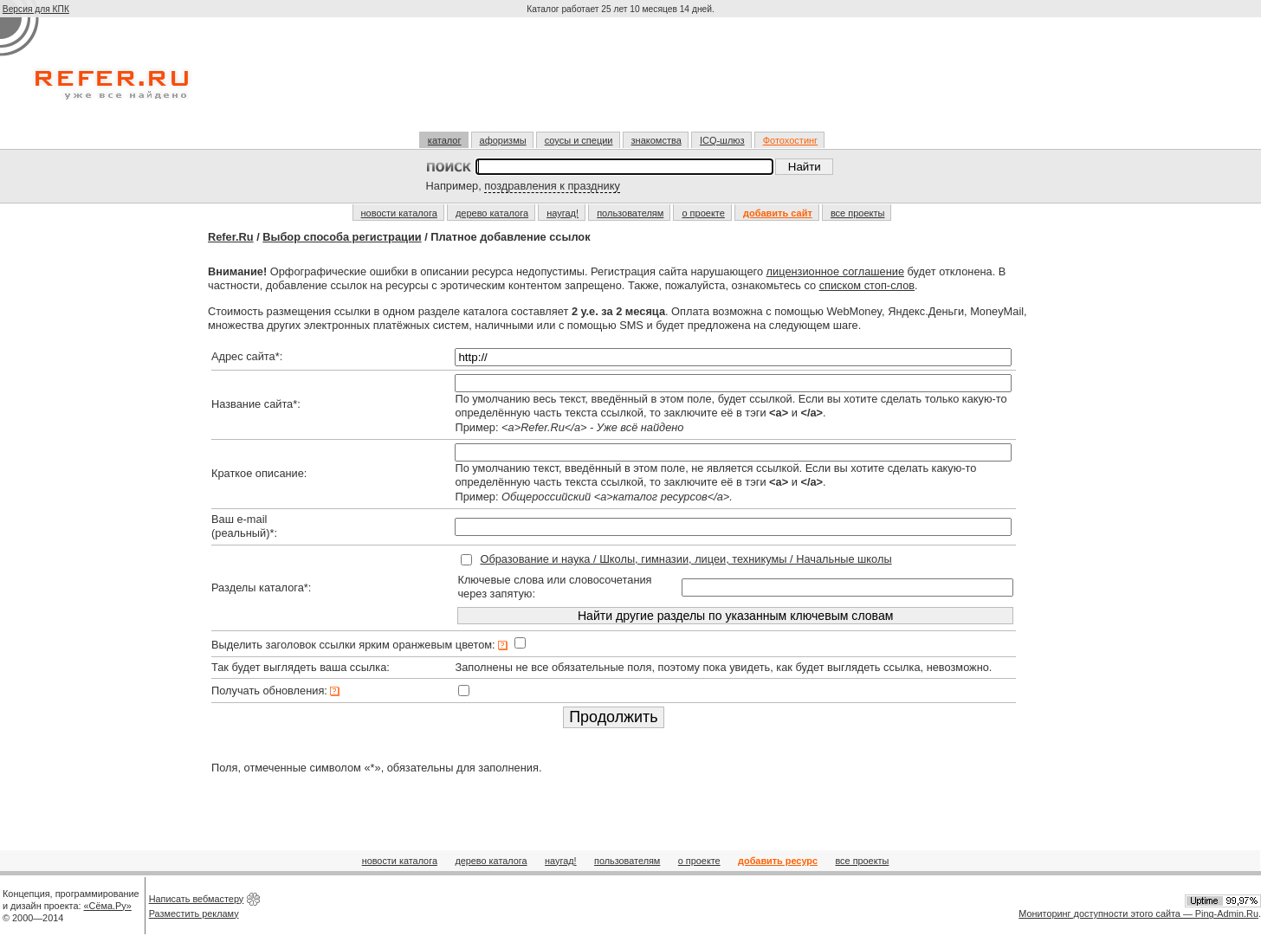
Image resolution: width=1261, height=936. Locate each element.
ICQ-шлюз (722, 140)
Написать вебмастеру (196, 899)
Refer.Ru (231, 236)
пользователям (630, 213)
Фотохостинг (790, 140)
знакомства (656, 140)
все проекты (858, 213)
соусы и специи (579, 140)
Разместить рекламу (194, 913)
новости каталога (399, 213)
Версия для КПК (36, 9)
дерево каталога (492, 213)
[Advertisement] (622, 81)
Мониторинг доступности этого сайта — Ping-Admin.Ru (1138, 913)
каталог (445, 140)
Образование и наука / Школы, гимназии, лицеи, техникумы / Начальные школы (685, 558)
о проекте (703, 213)
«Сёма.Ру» (108, 905)
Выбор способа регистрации (341, 236)
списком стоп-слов (867, 285)
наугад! (562, 213)
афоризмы (503, 140)
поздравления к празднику (552, 185)
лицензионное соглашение (835, 271)
